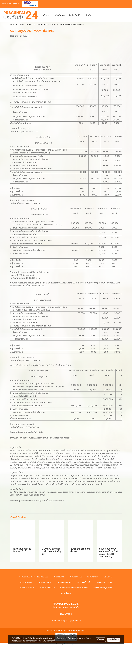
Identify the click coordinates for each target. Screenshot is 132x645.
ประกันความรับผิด (26, 582)
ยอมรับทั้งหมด (113, 639)
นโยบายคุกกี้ (51, 641)
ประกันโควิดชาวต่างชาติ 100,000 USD (33, 577)
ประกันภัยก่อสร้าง (45, 582)
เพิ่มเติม (88, 15)
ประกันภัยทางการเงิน (64, 582)
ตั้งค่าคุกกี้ (100, 639)
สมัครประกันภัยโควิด (47, 588)
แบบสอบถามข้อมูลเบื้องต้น (103, 588)
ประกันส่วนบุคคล (76, 577)
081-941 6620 (14, 4)
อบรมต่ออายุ (66, 593)
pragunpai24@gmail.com (69, 620)
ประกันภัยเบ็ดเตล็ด (84, 582)
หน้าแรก (46, 15)
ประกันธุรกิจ (108, 577)
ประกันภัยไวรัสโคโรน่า (26, 588)
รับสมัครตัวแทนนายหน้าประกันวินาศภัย (74, 588)
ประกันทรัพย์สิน (75, 15)
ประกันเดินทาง (59, 15)
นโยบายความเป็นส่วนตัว (34, 641)
